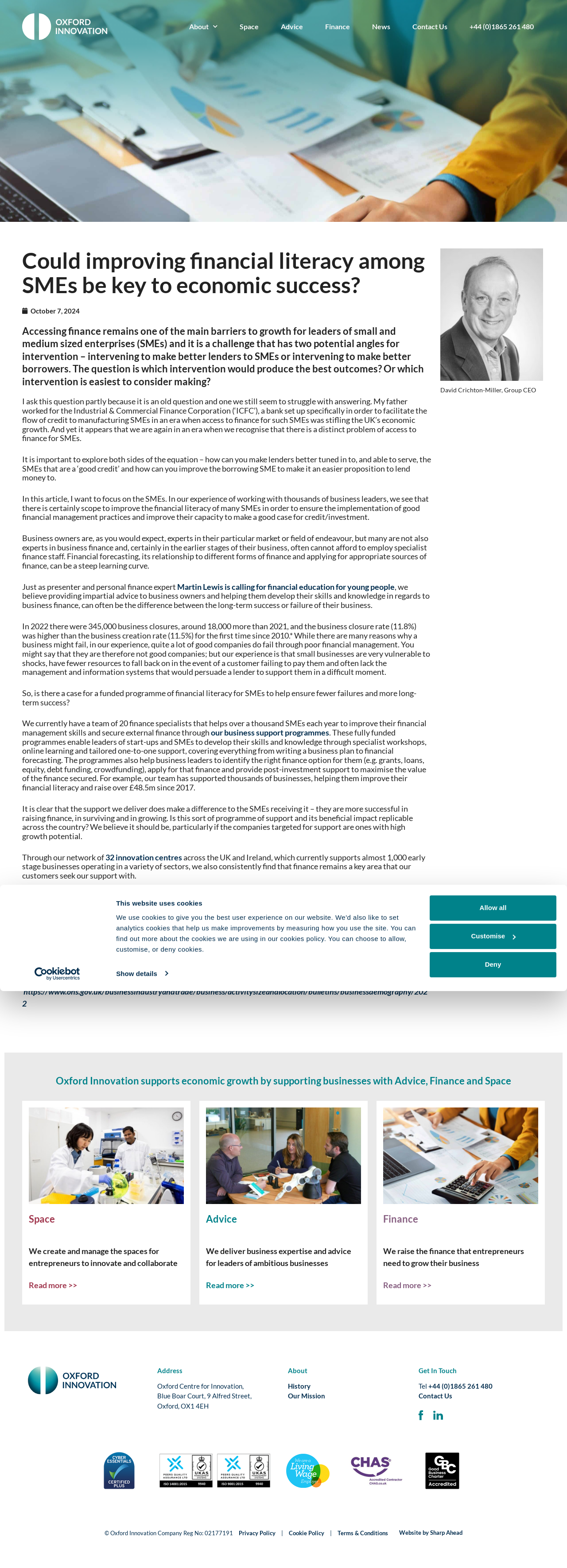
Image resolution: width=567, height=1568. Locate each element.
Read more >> (53, 1285)
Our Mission (306, 1396)
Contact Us (429, 26)
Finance (337, 26)
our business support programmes (270, 732)
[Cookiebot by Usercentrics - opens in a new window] (57, 1550)
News (381, 26)
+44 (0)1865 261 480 (502, 26)
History (299, 1386)
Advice (292, 26)
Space (249, 26)
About (203, 26)
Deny (493, 1541)
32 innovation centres (143, 857)
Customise (493, 1513)
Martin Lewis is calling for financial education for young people (286, 587)
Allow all (493, 1485)
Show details (136, 1550)
